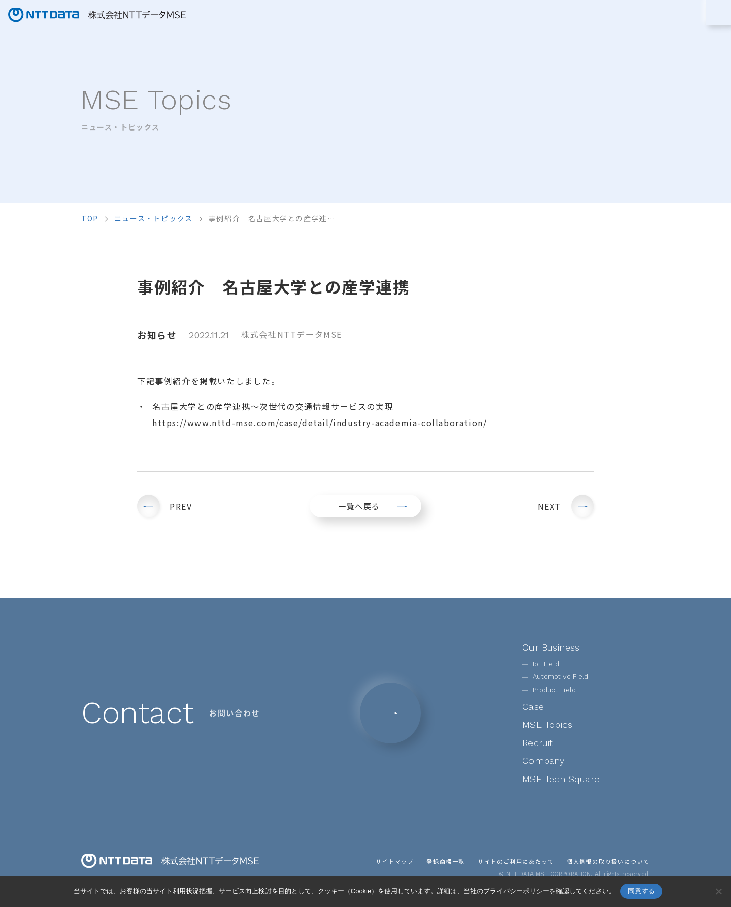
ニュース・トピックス (153, 218)
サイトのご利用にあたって (516, 861)
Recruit (537, 742)
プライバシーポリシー (516, 891)
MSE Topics (547, 724)
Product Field (554, 690)
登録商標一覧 (445, 861)
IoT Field (546, 664)
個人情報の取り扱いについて (608, 861)
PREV (181, 506)
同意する (641, 891)
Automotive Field (560, 677)
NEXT (549, 506)
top (89, 218)
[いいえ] (718, 891)
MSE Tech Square (561, 778)
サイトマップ (395, 861)
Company (543, 760)
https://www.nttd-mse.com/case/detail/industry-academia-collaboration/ (319, 422)
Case (533, 706)
